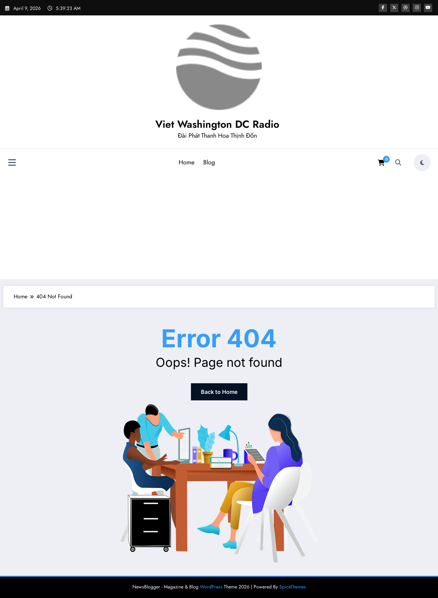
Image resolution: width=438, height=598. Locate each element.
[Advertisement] (219, 226)
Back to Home (219, 391)
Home (186, 162)
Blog (209, 162)
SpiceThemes (292, 586)
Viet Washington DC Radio (217, 124)
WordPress (211, 586)
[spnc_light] (422, 162)
